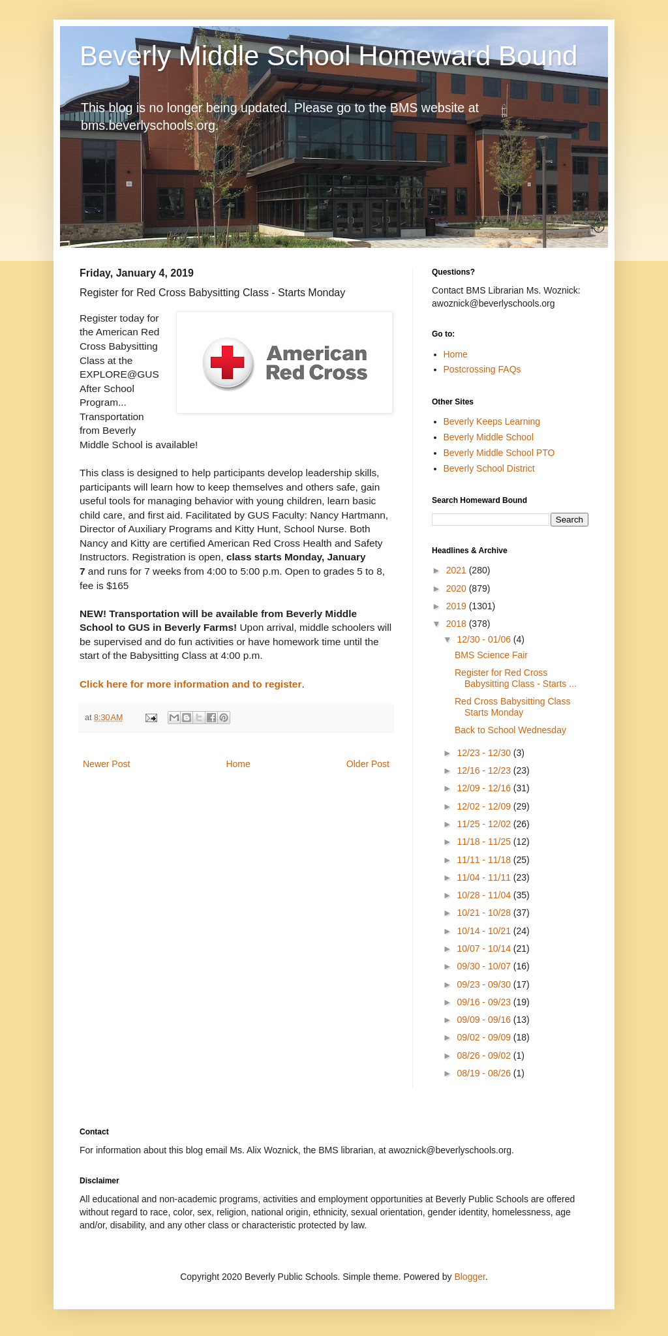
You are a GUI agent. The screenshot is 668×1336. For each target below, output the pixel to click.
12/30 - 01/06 (485, 639)
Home (238, 764)
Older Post (367, 764)
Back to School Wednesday (510, 730)
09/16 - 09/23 (485, 1002)
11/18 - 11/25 (485, 841)
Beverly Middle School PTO (499, 453)
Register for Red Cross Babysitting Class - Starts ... (516, 678)
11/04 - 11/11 (485, 877)
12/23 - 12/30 (485, 753)
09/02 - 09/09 (485, 1037)
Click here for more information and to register (190, 684)
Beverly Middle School (489, 437)
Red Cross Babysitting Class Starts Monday (512, 707)
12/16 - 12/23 (485, 770)
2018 (457, 623)
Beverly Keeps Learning (492, 421)
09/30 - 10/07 (485, 966)
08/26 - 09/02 (485, 1055)
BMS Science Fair (491, 655)
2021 (457, 570)
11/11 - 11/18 (485, 860)
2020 (457, 588)
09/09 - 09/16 (485, 1019)
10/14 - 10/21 (485, 931)
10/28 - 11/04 (485, 895)
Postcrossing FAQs (482, 369)
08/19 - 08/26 (485, 1073)
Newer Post (106, 764)
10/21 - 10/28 (485, 912)
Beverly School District (489, 468)
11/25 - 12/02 (485, 824)
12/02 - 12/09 (485, 806)
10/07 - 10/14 (485, 948)
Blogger (469, 1276)
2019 (457, 606)
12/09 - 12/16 (485, 788)
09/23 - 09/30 (485, 984)
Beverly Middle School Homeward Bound (328, 55)
